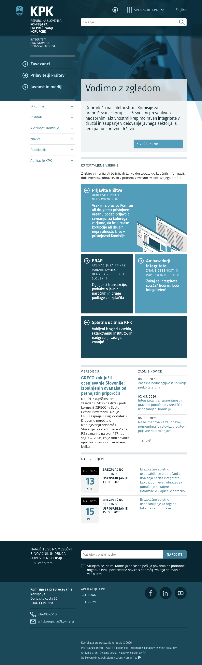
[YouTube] (181, 593)
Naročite (175, 554)
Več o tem (94, 574)
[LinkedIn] (166, 593)
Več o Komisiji (149, 144)
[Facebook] (151, 593)
